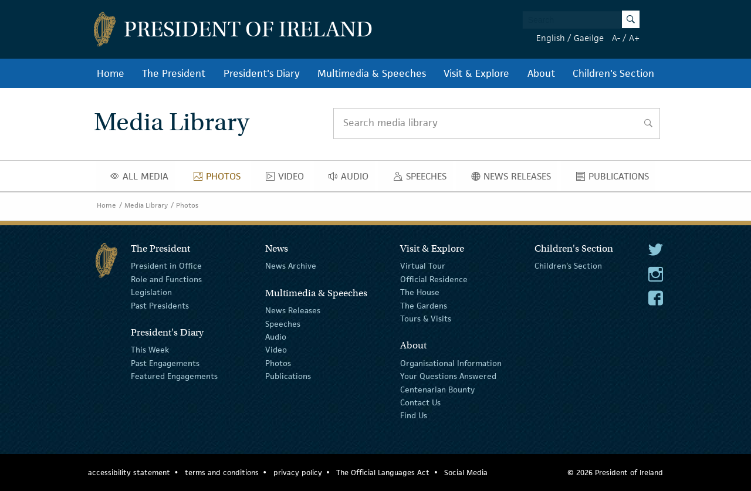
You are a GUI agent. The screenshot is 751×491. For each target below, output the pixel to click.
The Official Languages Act (382, 473)
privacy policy (297, 473)
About (541, 73)
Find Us (413, 415)
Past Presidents (160, 305)
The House (419, 292)
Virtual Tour (422, 265)
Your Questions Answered (448, 376)
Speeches (422, 179)
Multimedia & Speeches (371, 73)
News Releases (514, 179)
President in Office (166, 265)
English (550, 37)
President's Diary (262, 73)
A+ (634, 37)
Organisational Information (451, 363)
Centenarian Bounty (437, 389)
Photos (220, 179)
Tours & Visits (425, 318)
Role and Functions (166, 279)
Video (288, 179)
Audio (352, 179)
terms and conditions (222, 473)
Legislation (151, 292)
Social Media (466, 473)
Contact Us (420, 402)
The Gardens (423, 305)
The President (173, 73)
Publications (615, 179)
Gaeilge (589, 37)
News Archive (290, 265)
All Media (142, 179)
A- (616, 37)
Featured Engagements (174, 376)
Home (110, 73)
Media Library (146, 205)
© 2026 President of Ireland (615, 473)
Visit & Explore (476, 73)
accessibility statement (129, 473)
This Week (150, 349)
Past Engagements (165, 363)
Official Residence (434, 279)
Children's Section (613, 73)
